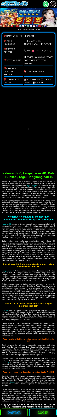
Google (12, 382)
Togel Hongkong (32, 186)
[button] (53, 4)
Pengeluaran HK (8, 271)
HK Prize (5, 362)
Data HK (5, 310)
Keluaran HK (7, 224)
